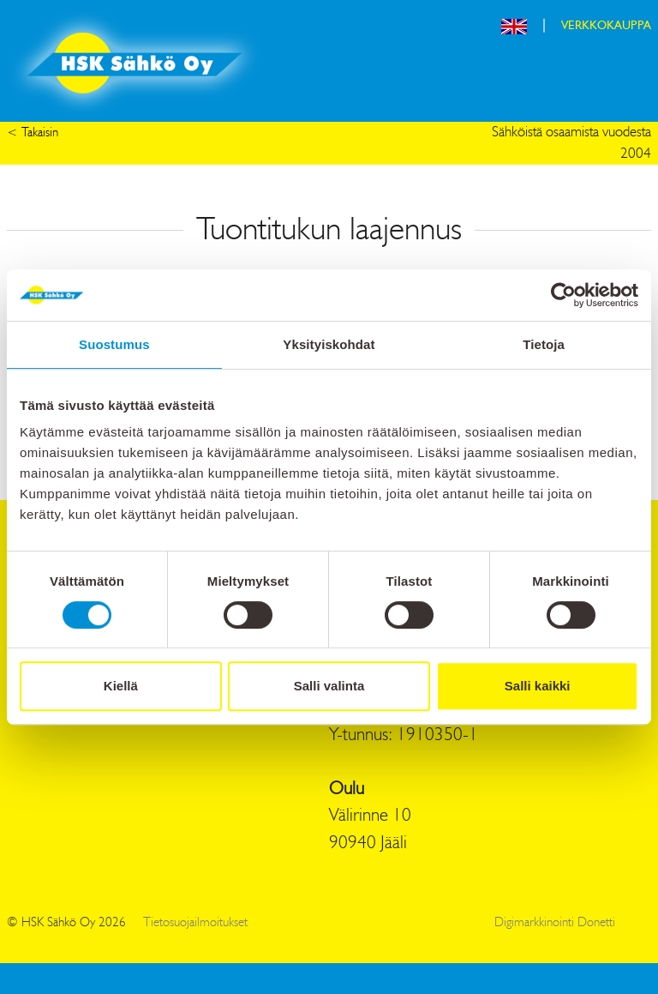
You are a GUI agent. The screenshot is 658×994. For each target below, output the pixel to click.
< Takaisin (32, 133)
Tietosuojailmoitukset (195, 923)
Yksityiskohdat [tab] (328, 344)
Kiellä (121, 685)
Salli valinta (329, 685)
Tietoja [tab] (544, 344)
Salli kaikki (538, 685)
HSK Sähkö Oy (134, 63)
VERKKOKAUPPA (606, 26)
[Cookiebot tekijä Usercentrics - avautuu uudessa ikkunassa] (563, 295)
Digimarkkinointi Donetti (554, 923)
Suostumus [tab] (114, 344)
